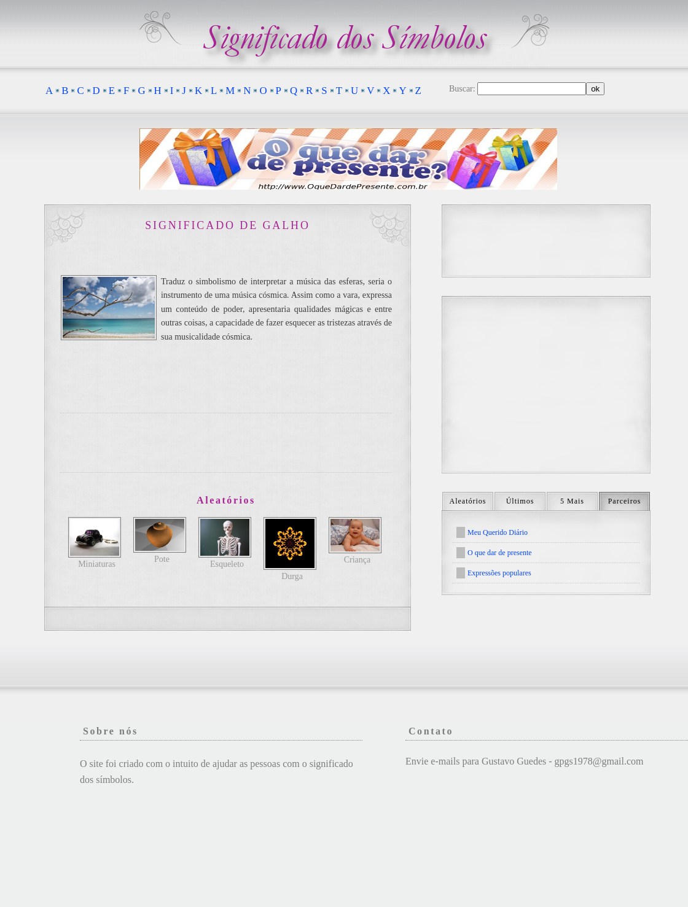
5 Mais (572, 501)
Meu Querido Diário (497, 532)
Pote (162, 559)
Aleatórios (468, 501)
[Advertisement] (226, 442)
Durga (292, 576)
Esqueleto (227, 564)
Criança (357, 559)
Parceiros (624, 501)
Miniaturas (96, 564)
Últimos (520, 501)
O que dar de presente (499, 552)
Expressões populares (499, 573)
